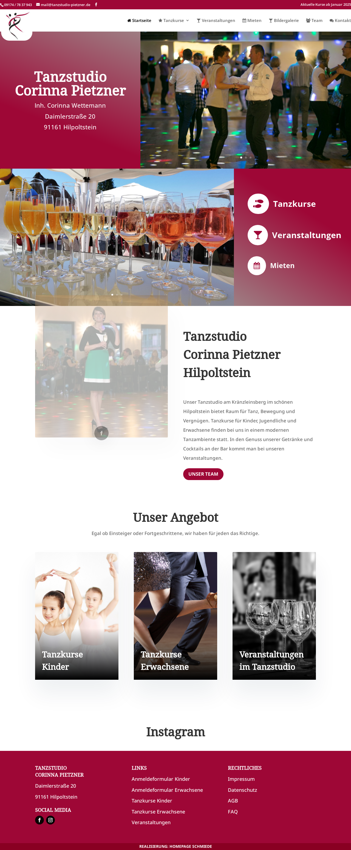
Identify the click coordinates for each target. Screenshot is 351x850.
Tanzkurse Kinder (152, 800)
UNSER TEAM (203, 474)
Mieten (252, 20)
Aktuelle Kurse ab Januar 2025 (326, 5)
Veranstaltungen (216, 20)
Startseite (139, 20)
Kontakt (340, 20)
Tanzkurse (171, 20)
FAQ (233, 811)
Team (314, 20)
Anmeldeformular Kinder (161, 779)
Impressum (241, 779)
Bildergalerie (284, 20)
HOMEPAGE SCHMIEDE (190, 846)
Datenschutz (242, 790)
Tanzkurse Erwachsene (158, 811)
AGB (233, 800)
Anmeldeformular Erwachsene (167, 790)
